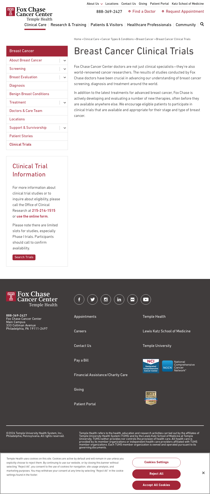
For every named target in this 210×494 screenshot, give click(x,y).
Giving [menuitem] (143, 4)
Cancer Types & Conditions (118, 39)
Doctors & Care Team (25, 111)
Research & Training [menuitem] (68, 25)
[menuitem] (202, 26)
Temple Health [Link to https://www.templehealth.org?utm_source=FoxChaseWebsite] (154, 317)
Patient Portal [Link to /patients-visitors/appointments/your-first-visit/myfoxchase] (85, 404)
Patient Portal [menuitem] (159, 4)
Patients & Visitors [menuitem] (107, 25)
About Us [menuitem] (93, 4)
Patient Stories (21, 136)
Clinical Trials (20, 145)
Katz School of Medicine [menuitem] (188, 4)
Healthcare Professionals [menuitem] (149, 25)
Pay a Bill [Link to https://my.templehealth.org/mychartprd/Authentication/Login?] (81, 361)
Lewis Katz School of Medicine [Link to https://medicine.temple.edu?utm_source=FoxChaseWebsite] (167, 331)
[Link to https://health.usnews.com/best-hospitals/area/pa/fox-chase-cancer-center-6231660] (151, 398)
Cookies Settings (156, 462)
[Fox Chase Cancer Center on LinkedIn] (119, 299)
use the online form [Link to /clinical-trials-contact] (32, 217)
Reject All (157, 474)
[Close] (203, 472)
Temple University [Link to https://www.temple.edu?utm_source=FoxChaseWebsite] (157, 346)
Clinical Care (91, 39)
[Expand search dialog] (202, 25)
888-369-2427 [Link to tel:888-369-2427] (16, 315)
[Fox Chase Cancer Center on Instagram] (106, 299)
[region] (105, 473)
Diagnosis (17, 86)
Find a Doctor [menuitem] (144, 12)
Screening (17, 69)
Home (77, 39)
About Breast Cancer (25, 60)
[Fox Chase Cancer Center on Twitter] (92, 299)
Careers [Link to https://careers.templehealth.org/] (80, 331)
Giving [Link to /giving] (79, 390)
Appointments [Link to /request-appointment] (85, 317)
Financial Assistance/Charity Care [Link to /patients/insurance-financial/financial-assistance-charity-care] (101, 375)
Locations (17, 119)
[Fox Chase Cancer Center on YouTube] (146, 299)
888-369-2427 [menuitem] (109, 12)
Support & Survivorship (28, 128)
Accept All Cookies (156, 485)
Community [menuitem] (186, 25)
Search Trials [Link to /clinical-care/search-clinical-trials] (24, 257)
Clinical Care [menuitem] (35, 25)
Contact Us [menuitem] (128, 4)
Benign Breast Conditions (29, 94)
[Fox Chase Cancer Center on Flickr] (132, 299)
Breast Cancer (145, 39)
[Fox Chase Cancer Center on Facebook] (79, 299)
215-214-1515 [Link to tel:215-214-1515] (43, 211)
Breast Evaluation (23, 77)
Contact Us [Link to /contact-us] (82, 346)
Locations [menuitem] (111, 4)
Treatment (17, 103)
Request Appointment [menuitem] (185, 12)
